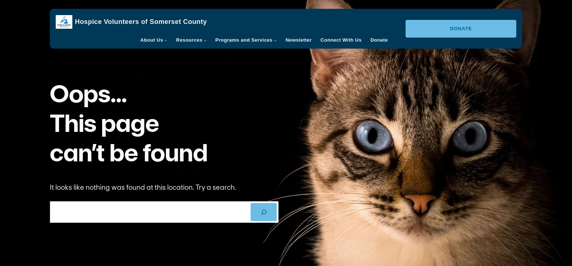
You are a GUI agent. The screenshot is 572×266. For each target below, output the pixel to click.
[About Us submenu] (165, 40)
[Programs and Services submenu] (275, 40)
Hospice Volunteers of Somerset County (141, 21)
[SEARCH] (264, 212)
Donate (461, 28)
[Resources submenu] (205, 40)
